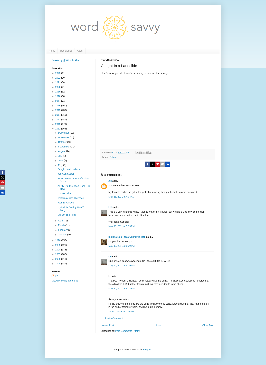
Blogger (147, 349)
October (62, 142)
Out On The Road (67, 214)
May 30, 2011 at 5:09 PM (121, 226)
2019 (58, 91)
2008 (58, 249)
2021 (58, 82)
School (113, 157)
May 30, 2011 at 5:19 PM (121, 265)
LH (110, 207)
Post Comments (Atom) (127, 331)
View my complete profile (65, 280)
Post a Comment (114, 318)
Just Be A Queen (66, 202)
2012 (58, 124)
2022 (58, 77)
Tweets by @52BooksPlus (65, 60)
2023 (58, 73)
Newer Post (108, 325)
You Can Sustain (66, 173)
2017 (58, 101)
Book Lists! (66, 50)
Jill (110, 181)
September (64, 146)
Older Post (208, 325)
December (64, 132)
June (61, 160)
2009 (58, 245)
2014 (58, 115)
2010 (58, 240)
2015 (58, 110)
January (62, 234)
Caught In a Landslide (69, 169)
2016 (58, 105)
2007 (58, 254)
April (60, 220)
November (64, 137)
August (62, 151)
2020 (58, 87)
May (60, 165)
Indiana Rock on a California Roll (127, 237)
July (60, 156)
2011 (58, 128)
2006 (58, 259)
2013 (58, 119)
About (80, 50)
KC (56, 276)
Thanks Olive (64, 193)
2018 (58, 96)
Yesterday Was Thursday (71, 198)
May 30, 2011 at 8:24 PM (121, 288)
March (61, 225)
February (63, 230)
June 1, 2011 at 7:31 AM (121, 311)
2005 (58, 263)
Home (52, 50)
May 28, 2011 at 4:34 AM (121, 196)
